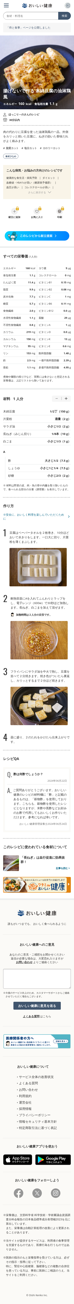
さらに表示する (37, 192)
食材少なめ (10, 156)
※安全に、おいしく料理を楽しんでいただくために (33, 516)
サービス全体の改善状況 (36, 1077)
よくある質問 (31, 1016)
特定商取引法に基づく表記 (38, 1128)
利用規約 (25, 1096)
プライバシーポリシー (35, 1115)
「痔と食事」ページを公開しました (28, 27)
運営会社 (25, 1102)
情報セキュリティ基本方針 (38, 1121)
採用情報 (25, 1109)
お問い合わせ (24, 962)
